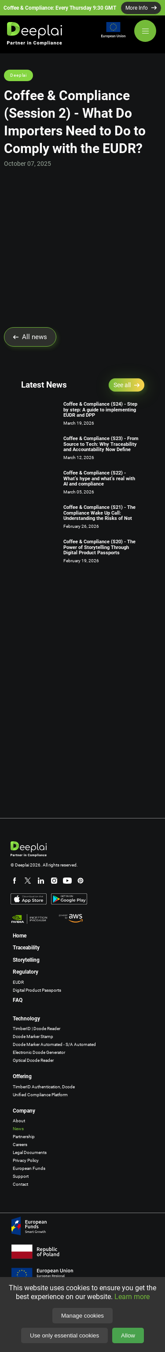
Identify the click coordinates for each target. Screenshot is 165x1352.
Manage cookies (82, 1315)
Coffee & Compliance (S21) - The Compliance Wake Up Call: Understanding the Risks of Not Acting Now (99, 515)
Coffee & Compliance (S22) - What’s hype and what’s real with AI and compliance (99, 478)
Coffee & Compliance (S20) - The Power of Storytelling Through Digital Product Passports (99, 547)
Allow (128, 1335)
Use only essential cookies (64, 1335)
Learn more (132, 1296)
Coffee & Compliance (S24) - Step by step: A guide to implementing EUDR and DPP (100, 409)
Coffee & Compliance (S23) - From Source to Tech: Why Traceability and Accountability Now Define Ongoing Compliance (101, 447)
